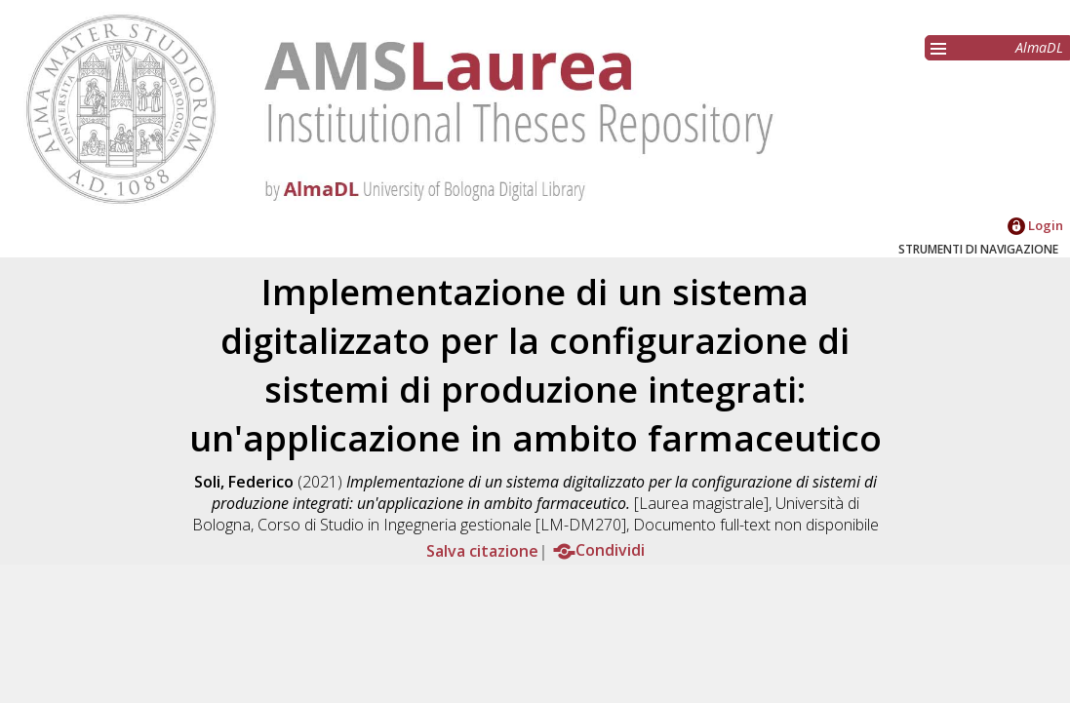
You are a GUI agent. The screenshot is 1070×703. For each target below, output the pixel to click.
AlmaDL (1039, 47)
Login (1035, 225)
